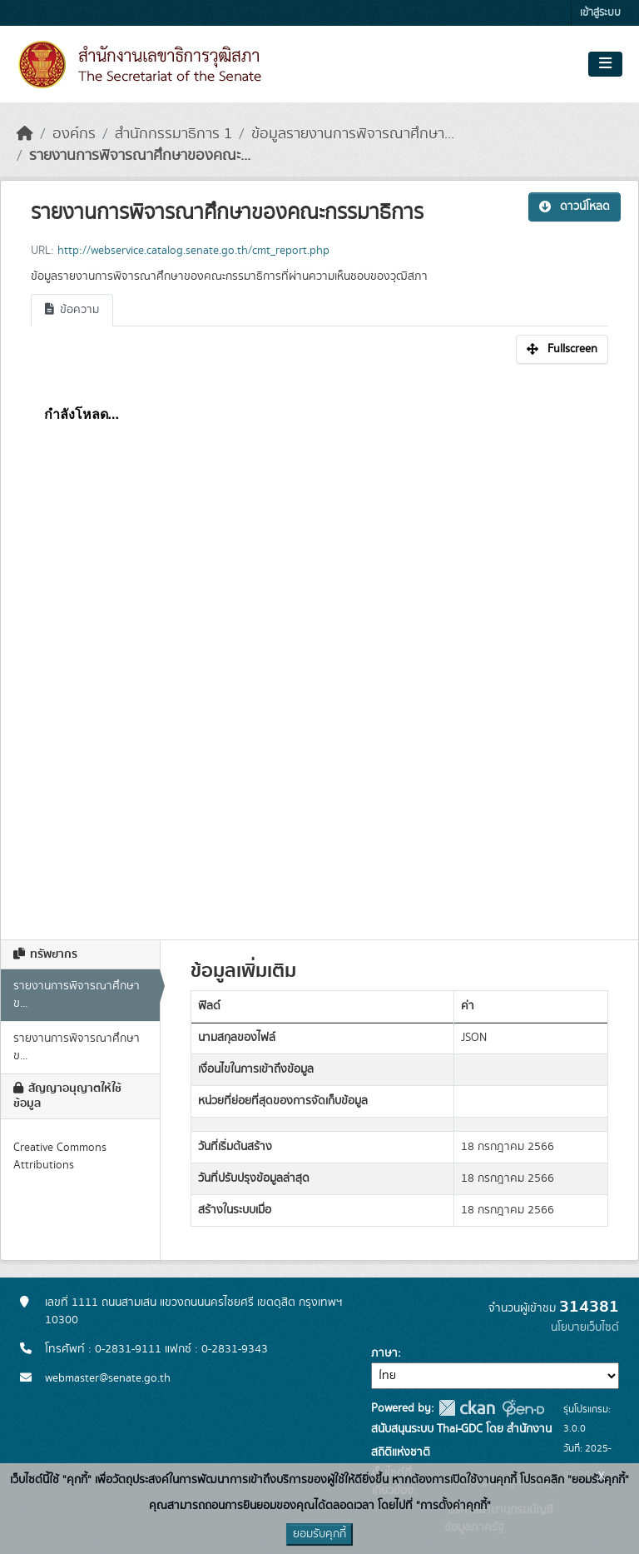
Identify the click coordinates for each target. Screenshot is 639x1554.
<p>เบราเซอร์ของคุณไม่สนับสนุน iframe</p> (319, 643)
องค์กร (74, 134)
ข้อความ (72, 309)
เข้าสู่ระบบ (600, 13)
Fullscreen (562, 349)
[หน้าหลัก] (25, 134)
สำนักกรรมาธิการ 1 (173, 134)
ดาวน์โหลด (574, 206)
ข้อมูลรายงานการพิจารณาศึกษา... (352, 134)
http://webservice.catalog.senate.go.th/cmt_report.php (193, 250)
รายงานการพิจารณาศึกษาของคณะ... (139, 156)
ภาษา (384, 1353)
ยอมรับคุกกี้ (319, 1534)
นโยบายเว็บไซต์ (585, 1327)
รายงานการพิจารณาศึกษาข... (76, 995)
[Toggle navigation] (605, 64)
